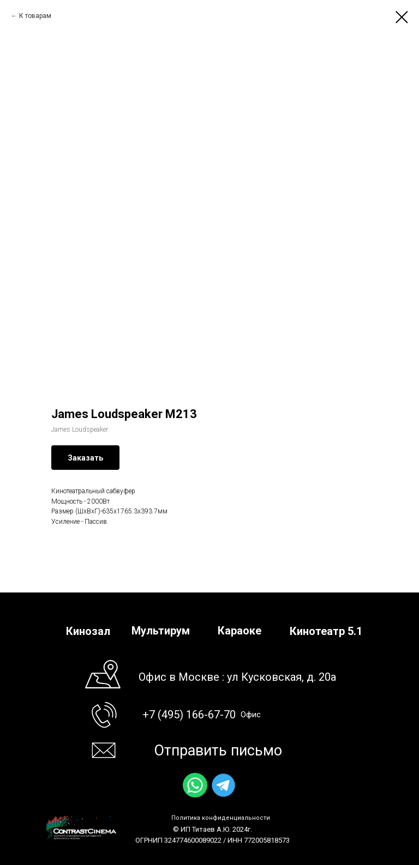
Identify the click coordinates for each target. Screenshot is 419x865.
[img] (195, 785)
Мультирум (160, 630)
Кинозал (88, 631)
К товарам (35, 16)
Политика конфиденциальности (220, 817)
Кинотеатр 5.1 (326, 631)
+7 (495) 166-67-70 (189, 714)
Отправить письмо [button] (218, 750)
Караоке (239, 630)
